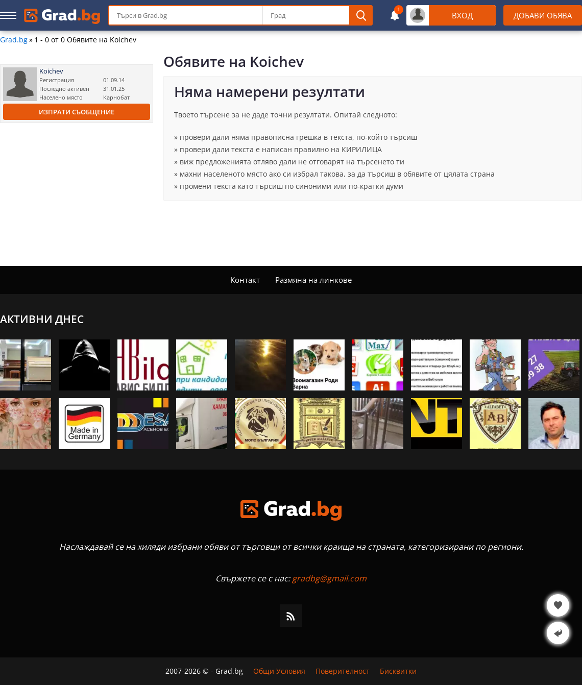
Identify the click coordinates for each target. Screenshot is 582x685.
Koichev (51, 71)
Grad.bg (14, 40)
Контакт (245, 280)
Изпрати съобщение (76, 111)
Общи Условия (279, 671)
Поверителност (343, 671)
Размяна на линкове (313, 280)
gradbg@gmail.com (329, 578)
